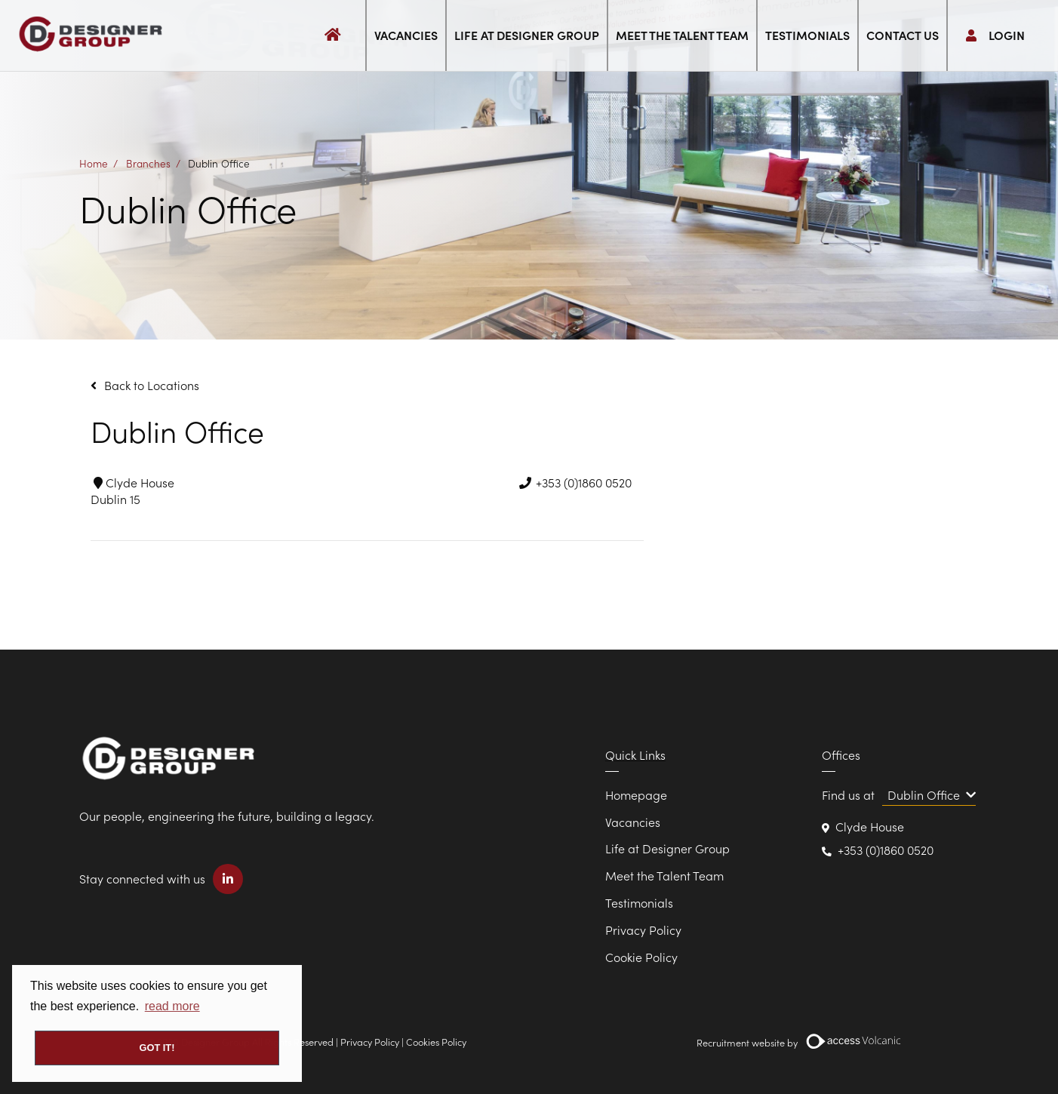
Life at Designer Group (526, 34)
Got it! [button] (157, 1047)
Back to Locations (151, 384)
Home (93, 162)
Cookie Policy (641, 956)
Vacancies (406, 34)
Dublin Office (219, 162)
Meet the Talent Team (682, 34)
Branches (148, 162)
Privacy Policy (643, 929)
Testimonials (807, 34)
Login (995, 34)
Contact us (902, 34)
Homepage (636, 794)
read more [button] (172, 1006)
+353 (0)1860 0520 (885, 849)
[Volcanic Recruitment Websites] (854, 1041)
